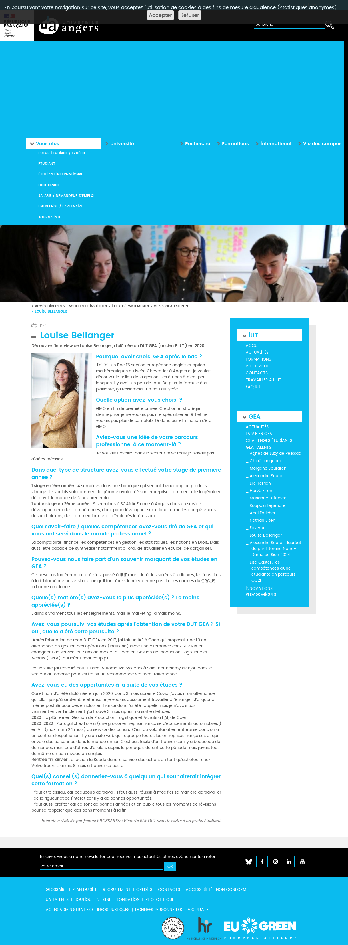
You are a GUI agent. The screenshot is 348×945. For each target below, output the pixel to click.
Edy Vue (258, 528)
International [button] (272, 142)
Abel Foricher (262, 513)
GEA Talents (176, 305)
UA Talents (57, 899)
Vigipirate (198, 909)
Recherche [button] (193, 142)
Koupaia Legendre (267, 505)
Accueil (254, 345)
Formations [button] (231, 142)
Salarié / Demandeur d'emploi (66, 195)
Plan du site (84, 889)
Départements (135, 305)
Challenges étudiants (269, 440)
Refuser (189, 15)
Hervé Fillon (261, 490)
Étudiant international (60, 173)
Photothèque (159, 899)
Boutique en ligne (92, 899)
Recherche (257, 366)
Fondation (128, 899)
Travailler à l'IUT (263, 380)
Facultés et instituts (87, 305)
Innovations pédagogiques (261, 591)
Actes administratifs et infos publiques (87, 909)
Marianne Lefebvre (268, 498)
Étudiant (46, 163)
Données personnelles (158, 909)
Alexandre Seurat (267, 475)
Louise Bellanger (266, 535)
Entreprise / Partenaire (60, 205)
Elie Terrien (260, 483)
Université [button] (118, 142)
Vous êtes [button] (43, 143)
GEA (157, 305)
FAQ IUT (253, 386)
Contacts (257, 373)
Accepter (160, 15)
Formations (258, 359)
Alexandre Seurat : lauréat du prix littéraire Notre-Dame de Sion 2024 (275, 548)
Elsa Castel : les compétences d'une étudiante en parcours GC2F (272, 571)
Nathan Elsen (262, 520)
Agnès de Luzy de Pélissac (275, 453)
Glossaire (56, 889)
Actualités (257, 352)
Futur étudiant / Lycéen (61, 152)
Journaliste (49, 216)
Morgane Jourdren (268, 468)
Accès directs (48, 305)
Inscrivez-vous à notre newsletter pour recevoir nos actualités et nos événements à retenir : (130, 856)
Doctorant (49, 184)
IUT (114, 305)
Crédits (144, 889)
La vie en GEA (259, 433)
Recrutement (117, 889)
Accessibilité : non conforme (217, 889)
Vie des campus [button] (318, 142)
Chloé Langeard (265, 461)
